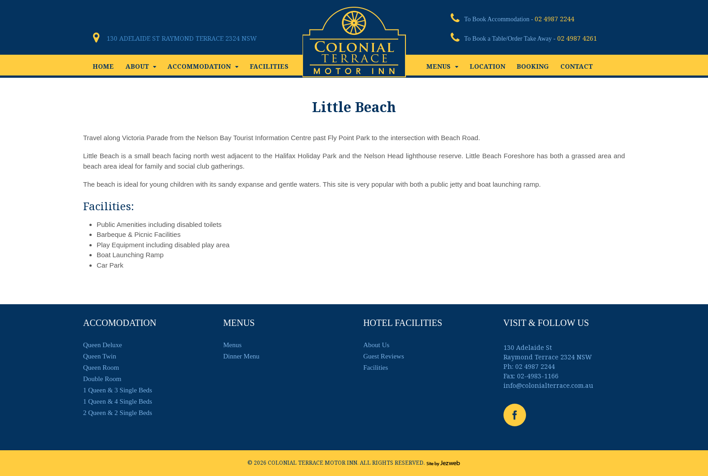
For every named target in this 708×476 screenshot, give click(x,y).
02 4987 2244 (554, 18)
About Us (376, 345)
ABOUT (137, 66)
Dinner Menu (241, 356)
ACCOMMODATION (199, 66)
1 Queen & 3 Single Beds (117, 390)
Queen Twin (99, 356)
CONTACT (576, 66)
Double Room (102, 379)
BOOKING (533, 66)
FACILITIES (269, 66)
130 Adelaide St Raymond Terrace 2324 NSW (182, 38)
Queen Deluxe (102, 345)
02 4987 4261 (577, 38)
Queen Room (101, 367)
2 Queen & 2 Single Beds (117, 412)
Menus (232, 345)
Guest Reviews (383, 356)
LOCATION (487, 66)
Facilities (375, 367)
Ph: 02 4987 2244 (529, 366)
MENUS (438, 66)
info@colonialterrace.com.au (548, 385)
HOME (103, 66)
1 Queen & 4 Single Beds (117, 401)
